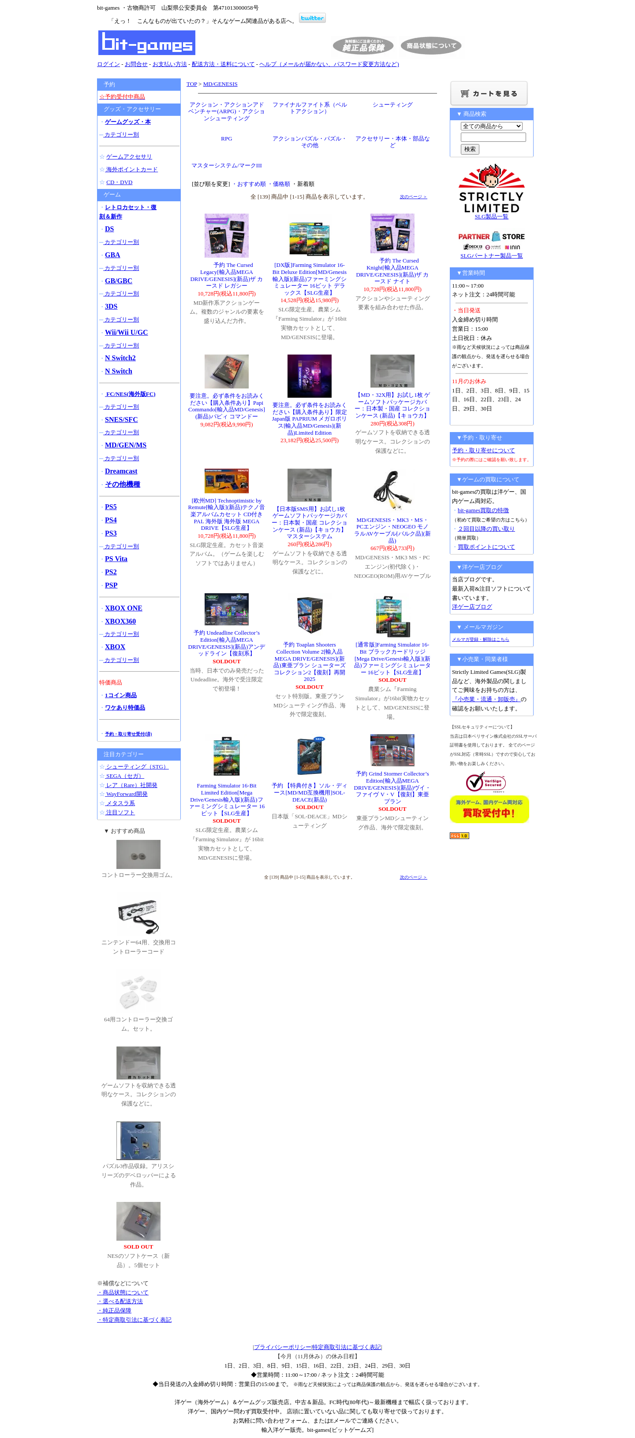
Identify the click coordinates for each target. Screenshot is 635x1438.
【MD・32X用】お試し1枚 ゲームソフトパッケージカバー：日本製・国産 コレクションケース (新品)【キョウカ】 (392, 405)
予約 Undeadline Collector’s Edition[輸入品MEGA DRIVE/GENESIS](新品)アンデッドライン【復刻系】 (226, 643)
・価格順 (278, 184)
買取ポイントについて (486, 546)
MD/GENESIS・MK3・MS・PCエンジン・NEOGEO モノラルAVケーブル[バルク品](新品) (392, 530)
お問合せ (136, 64)
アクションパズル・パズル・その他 (310, 142)
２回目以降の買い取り (486, 528)
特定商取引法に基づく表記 (346, 1347)
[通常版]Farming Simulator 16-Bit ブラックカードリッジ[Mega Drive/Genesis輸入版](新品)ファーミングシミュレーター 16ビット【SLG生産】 (392, 658)
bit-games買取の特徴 (483, 510)
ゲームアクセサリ (129, 156)
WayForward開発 (126, 794)
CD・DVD (119, 182)
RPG (226, 138)
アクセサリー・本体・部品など (392, 142)
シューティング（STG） (137, 766)
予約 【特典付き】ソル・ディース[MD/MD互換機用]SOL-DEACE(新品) (309, 792)
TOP (192, 84)
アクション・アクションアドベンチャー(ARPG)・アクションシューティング (226, 111)
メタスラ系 (120, 803)
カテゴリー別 (121, 134)
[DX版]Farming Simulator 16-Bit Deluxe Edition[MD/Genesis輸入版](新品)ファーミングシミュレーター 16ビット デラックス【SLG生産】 (310, 279)
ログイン (108, 64)
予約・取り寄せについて (483, 450)
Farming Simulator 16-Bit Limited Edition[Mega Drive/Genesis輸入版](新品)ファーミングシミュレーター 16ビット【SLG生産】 (227, 799)
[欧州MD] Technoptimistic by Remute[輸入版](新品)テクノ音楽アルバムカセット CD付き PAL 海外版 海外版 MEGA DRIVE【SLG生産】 (226, 514)
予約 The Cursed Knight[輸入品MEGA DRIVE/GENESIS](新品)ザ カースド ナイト (392, 271)
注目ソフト (120, 812)
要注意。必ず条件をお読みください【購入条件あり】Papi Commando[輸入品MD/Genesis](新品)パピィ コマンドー (226, 406)
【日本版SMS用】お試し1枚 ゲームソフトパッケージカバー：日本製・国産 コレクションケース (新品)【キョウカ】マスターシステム (309, 523)
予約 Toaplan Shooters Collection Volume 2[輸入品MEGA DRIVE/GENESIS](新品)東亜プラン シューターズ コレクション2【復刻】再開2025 (309, 661)
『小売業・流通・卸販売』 (486, 699)
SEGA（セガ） (124, 776)
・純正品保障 (114, 1310)
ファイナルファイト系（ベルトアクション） (310, 108)
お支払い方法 (170, 64)
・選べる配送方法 (120, 1301)
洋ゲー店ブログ (472, 606)
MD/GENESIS (220, 84)
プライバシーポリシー (282, 1347)
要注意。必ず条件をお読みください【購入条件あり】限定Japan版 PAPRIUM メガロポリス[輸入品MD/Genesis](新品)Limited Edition (309, 419)
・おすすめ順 (249, 184)
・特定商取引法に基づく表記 (134, 1319)
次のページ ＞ (414, 196)
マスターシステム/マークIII (226, 165)
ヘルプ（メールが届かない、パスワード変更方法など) (329, 64)
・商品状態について (123, 1292)
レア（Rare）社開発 (131, 785)
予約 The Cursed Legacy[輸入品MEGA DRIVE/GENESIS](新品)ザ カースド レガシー (226, 275)
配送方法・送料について (223, 64)
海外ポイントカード (131, 169)
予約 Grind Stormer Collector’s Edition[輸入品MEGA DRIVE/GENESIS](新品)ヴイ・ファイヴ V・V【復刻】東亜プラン (392, 787)
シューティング (393, 104)
